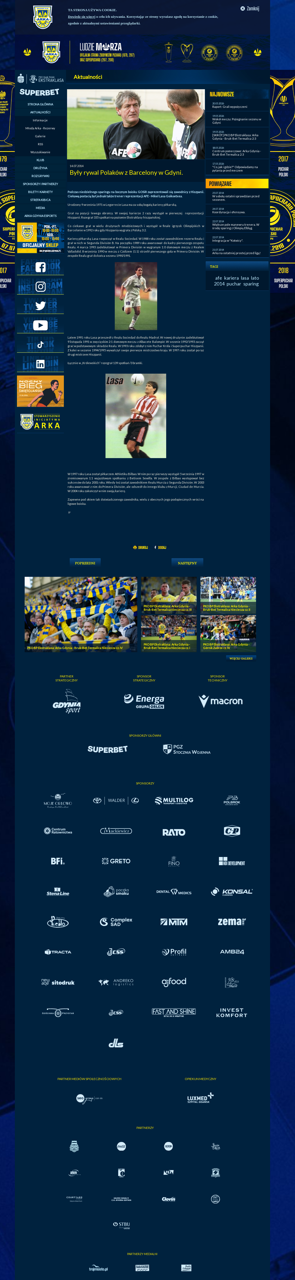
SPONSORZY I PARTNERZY (40, 184)
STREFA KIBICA (40, 200)
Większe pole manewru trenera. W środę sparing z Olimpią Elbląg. (235, 226)
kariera (231, 278)
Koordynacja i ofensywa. (228, 212)
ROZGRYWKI (40, 176)
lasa (245, 278)
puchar (234, 284)
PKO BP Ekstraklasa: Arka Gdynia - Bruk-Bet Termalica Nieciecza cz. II (226, 607)
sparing (251, 284)
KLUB (40, 160)
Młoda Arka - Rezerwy (40, 128)
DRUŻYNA (40, 168)
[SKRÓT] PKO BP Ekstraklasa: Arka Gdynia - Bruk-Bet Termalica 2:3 (235, 136)
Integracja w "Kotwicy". (227, 240)
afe (218, 278)
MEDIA (40, 208)
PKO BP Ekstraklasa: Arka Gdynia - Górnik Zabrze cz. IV (226, 646)
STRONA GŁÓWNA (40, 104)
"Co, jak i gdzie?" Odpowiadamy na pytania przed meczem (235, 168)
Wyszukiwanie (40, 152)
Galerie (40, 136)
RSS (40, 144)
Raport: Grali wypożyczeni (229, 106)
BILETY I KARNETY (40, 192)
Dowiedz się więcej (81, 17)
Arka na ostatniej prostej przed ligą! (236, 253)
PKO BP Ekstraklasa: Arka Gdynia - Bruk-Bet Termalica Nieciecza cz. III (168, 607)
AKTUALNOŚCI (40, 112)
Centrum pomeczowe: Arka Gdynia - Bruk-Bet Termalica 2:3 (236, 152)
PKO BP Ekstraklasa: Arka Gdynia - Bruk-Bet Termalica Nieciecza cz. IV (74, 648)
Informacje (40, 120)
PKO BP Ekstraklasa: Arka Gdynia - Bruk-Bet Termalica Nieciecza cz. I (167, 646)
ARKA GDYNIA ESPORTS (40, 215)
